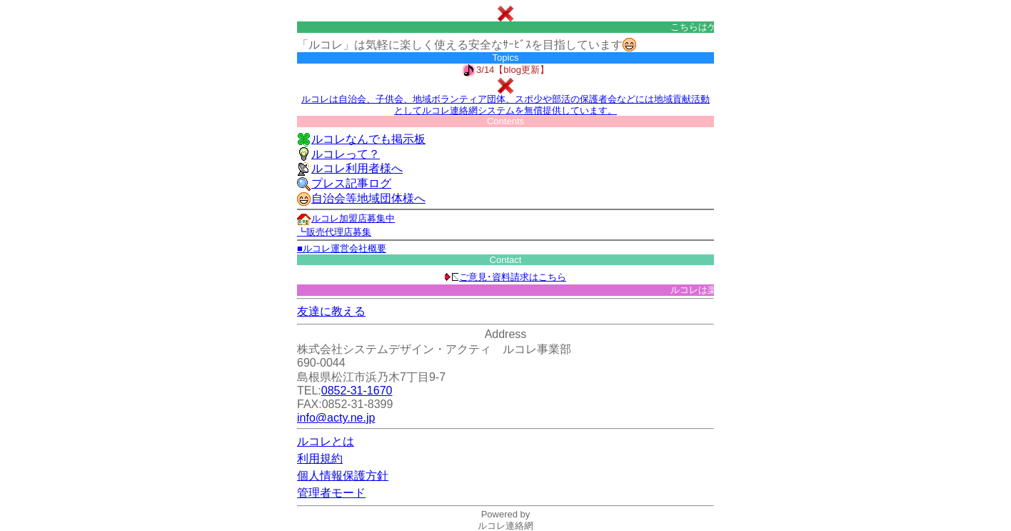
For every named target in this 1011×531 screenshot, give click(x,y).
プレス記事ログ (344, 183)
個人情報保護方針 (342, 476)
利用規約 (320, 458)
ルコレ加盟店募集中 (346, 218)
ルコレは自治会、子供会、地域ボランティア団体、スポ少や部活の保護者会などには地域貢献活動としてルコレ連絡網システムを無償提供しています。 (505, 105)
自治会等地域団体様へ (361, 198)
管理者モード (331, 493)
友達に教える (331, 311)
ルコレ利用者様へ (350, 168)
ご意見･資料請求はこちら (505, 277)
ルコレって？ (338, 154)
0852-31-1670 (357, 390)
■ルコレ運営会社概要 (341, 248)
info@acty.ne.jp (336, 418)
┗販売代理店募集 (334, 232)
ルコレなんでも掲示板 (361, 139)
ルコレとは (325, 441)
